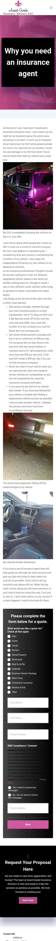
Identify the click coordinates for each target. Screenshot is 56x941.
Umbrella (16, 669)
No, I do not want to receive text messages (23, 796)
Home (15, 641)
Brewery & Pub (18, 687)
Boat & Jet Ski (18, 664)
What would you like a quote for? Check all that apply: (24, 630)
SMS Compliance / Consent (23, 745)
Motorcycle (17, 659)
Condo (15, 645)
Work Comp (17, 678)
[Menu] (51, 7)
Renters (15, 650)
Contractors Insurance (22, 683)
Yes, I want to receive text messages (22, 789)
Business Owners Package (24, 673)
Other (14, 692)
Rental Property (19, 655)
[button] (28, 900)
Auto (14, 636)
